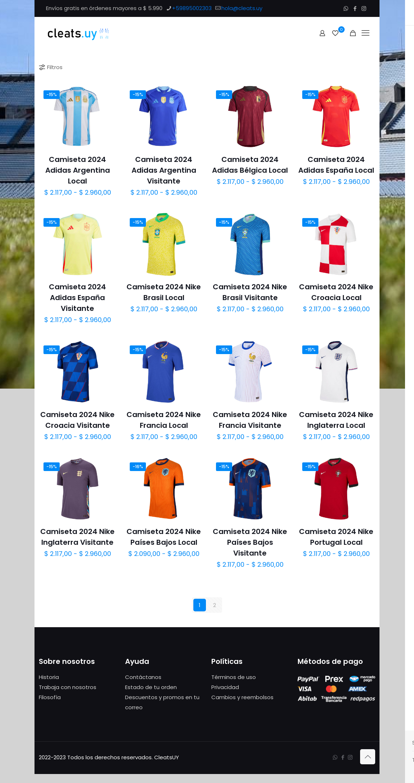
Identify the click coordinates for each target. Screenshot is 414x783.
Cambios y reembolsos (242, 697)
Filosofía (50, 697)
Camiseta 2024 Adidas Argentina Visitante (164, 170)
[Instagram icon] (364, 8)
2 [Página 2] (214, 605)
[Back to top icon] (367, 756)
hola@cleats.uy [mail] (241, 8)
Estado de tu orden (151, 687)
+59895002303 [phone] (192, 8)
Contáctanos (143, 677)
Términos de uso (233, 677)
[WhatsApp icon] (346, 8)
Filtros (50, 67)
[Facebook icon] (355, 8)
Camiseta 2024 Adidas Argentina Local (77, 170)
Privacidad (225, 687)
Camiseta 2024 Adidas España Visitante (77, 297)
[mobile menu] (365, 33)
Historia (49, 677)
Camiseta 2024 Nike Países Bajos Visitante (250, 542)
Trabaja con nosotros (67, 687)
